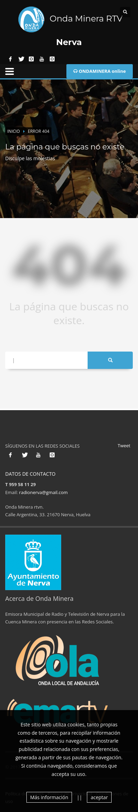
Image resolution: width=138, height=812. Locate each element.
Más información (49, 797)
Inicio (13, 131)
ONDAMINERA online (99, 71)
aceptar (99, 797)
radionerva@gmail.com (43, 492)
